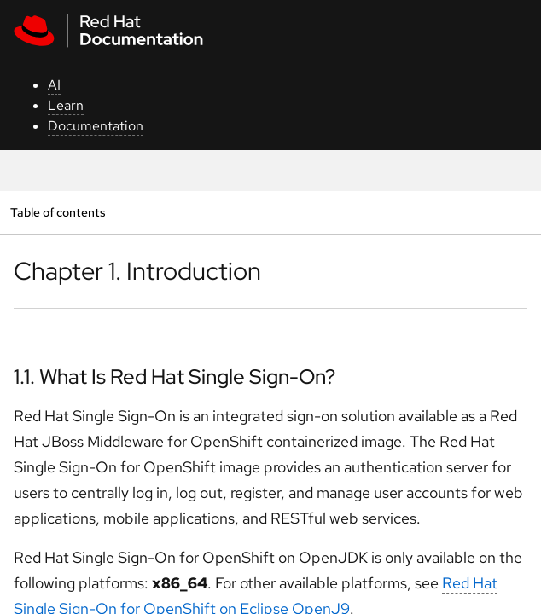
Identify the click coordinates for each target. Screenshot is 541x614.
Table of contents (57, 212)
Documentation (95, 126)
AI (54, 85)
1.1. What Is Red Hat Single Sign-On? (174, 376)
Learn (66, 105)
